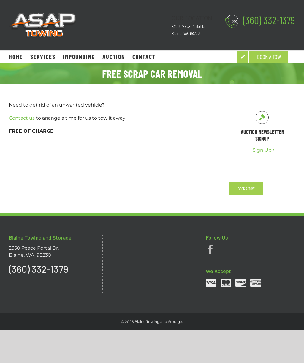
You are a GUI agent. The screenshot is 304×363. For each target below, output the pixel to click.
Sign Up (262, 150)
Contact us (22, 118)
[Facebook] (210, 249)
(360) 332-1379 (269, 20)
